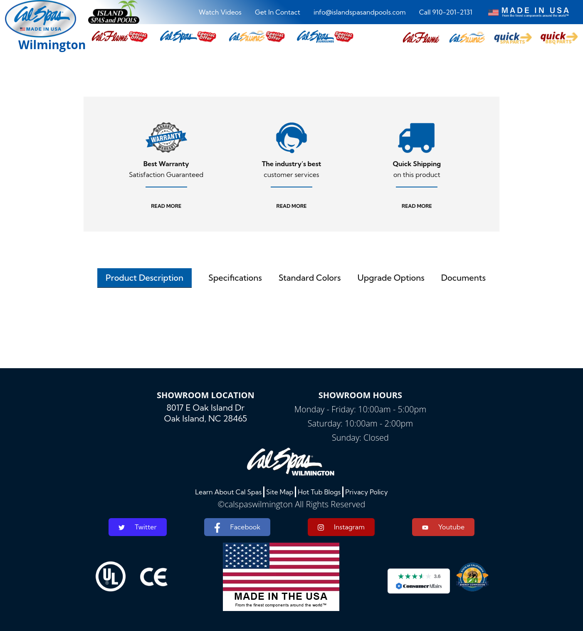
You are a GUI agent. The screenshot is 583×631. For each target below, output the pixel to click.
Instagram (341, 527)
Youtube (443, 527)
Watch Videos (220, 12)
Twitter (138, 527)
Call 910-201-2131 (445, 12)
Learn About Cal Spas (228, 492)
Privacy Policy (366, 492)
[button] (421, 38)
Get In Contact (277, 12)
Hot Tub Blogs (319, 492)
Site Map (279, 492)
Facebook (237, 528)
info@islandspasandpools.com (360, 12)
